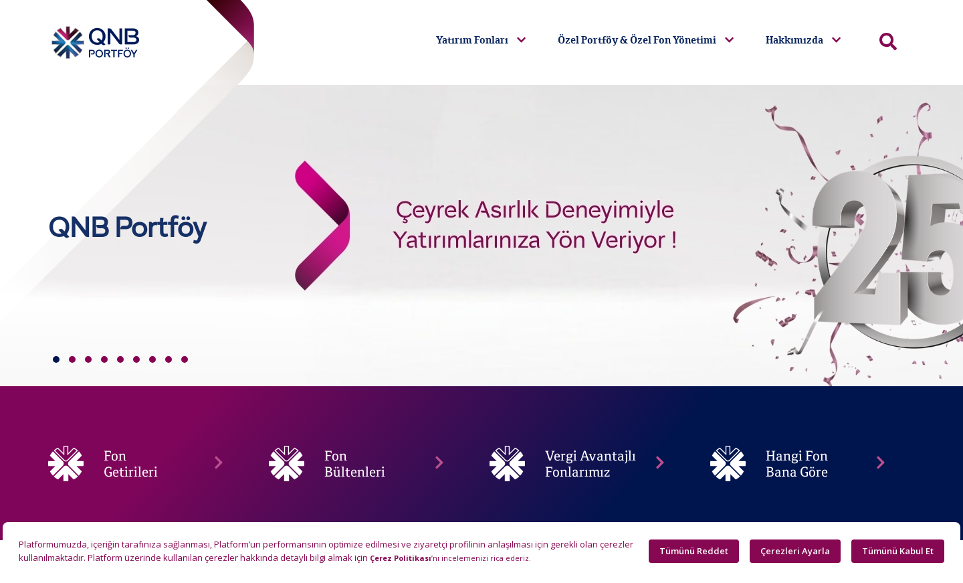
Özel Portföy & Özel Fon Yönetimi (646, 40)
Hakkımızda (803, 40)
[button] (56, 359)
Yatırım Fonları (481, 40)
